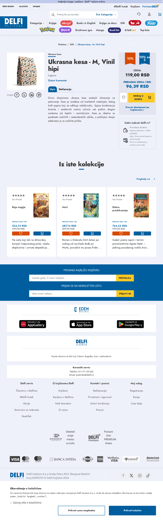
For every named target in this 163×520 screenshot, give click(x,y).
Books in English (86, 23)
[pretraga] (53, 14)
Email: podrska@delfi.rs (81, 374)
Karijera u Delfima (63, 397)
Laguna (52, 75)
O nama (63, 410)
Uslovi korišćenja (99, 403)
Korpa (136, 397)
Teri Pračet (17, 199)
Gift (122, 23)
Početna (62, 44)
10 (103, 259)
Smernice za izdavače (26, 410)
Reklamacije (100, 391)
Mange (100, 30)
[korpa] (42, 233)
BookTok (114, 30)
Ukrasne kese (54, 54)
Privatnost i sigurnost (99, 397)
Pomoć (100, 410)
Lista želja (136, 403)
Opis (52, 89)
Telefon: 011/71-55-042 (81, 371)
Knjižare (63, 391)
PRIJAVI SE (125, 293)
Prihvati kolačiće (132, 510)
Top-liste (144, 30)
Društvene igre (83, 30)
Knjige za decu (108, 23)
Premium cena (134, 82)
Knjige (53, 23)
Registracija (136, 391)
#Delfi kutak (26, 397)
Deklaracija (65, 89)
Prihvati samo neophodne (81, 510)
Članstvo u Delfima (26, 391)
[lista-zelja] (21, 233)
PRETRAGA (125, 278)
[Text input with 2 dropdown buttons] (75, 14)
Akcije (26, 403)
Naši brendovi (63, 403)
